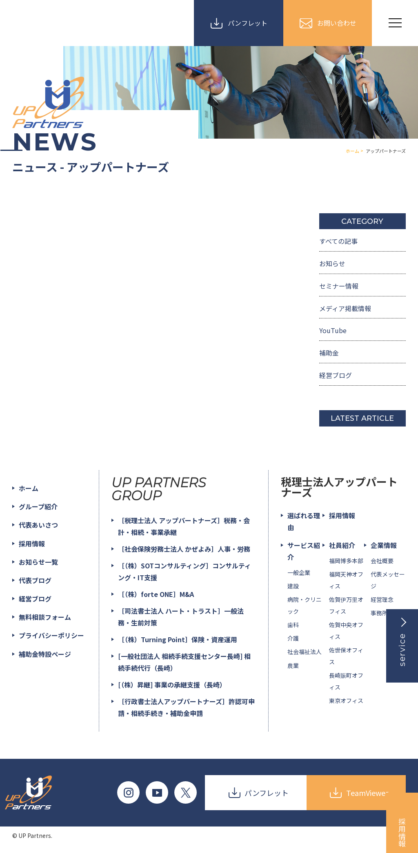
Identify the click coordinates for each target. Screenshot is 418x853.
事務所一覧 (385, 613)
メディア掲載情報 (345, 308)
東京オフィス (346, 700)
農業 (293, 665)
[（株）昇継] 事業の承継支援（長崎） (172, 684)
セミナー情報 (338, 286)
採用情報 (32, 543)
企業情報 (384, 545)
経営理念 (382, 599)
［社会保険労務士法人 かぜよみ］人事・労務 (184, 549)
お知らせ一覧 (38, 562)
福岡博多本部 (346, 561)
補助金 (329, 353)
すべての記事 (338, 241)
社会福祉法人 (304, 652)
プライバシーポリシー (51, 636)
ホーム (28, 488)
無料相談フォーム (45, 617)
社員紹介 (342, 545)
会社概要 (382, 561)
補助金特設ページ (45, 654)
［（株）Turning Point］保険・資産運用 (177, 639)
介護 (293, 638)
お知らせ (332, 263)
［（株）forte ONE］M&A (156, 594)
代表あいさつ (38, 525)
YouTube (333, 331)
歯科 (293, 625)
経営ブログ (335, 375)
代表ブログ (35, 580)
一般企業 (298, 572)
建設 (293, 586)
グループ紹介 (38, 506)
